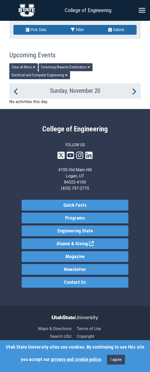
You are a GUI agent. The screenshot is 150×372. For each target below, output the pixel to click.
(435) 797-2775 (75, 188)
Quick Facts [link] (75, 205)
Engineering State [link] (75, 231)
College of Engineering (88, 10)
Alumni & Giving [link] (92, 243)
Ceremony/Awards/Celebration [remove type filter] (65, 67)
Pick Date (36, 29)
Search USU (60, 336)
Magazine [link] (75, 256)
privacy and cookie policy (76, 359)
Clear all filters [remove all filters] (24, 67)
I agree (116, 359)
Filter (77, 29)
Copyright (85, 336)
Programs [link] (75, 218)
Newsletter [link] (75, 269)
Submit (116, 29)
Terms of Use (89, 328)
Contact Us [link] (75, 282)
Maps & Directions (55, 328)
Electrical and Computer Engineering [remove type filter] (40, 75)
